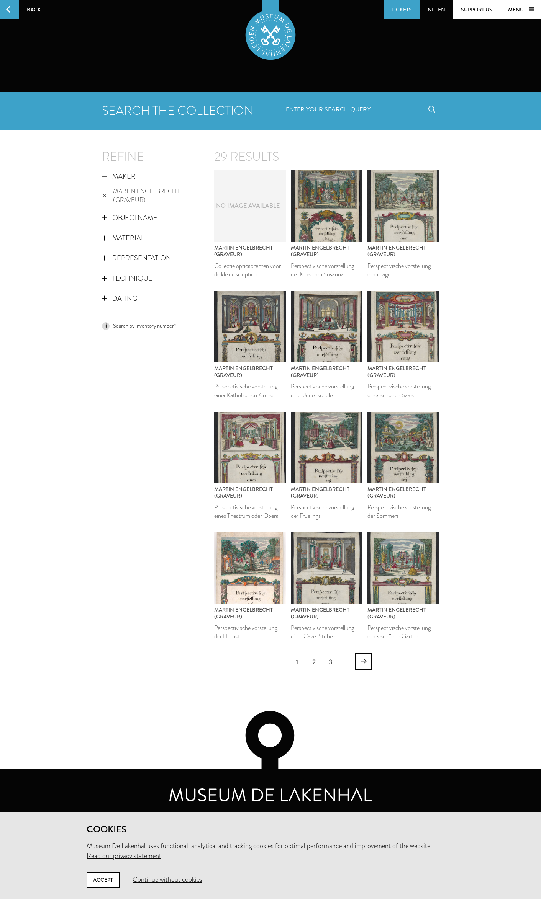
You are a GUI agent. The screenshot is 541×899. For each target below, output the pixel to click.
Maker (119, 176)
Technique (127, 278)
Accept (103, 880)
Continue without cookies (167, 879)
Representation (136, 258)
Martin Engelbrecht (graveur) (141, 195)
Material (123, 238)
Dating (119, 298)
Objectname (129, 218)
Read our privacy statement (124, 856)
